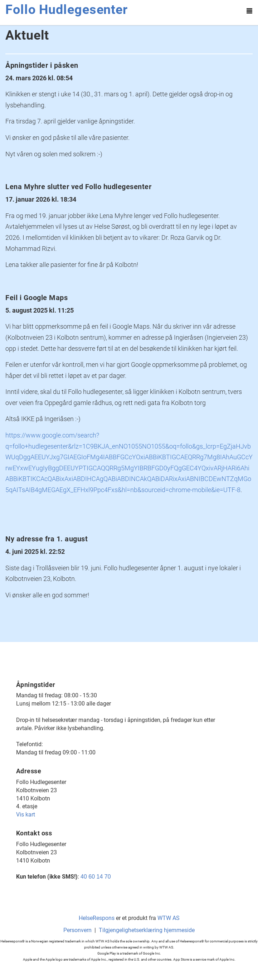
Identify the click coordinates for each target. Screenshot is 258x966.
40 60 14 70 (96, 877)
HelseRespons (97, 918)
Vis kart (25, 814)
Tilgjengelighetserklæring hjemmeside (147, 930)
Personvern (77, 930)
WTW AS (168, 918)
